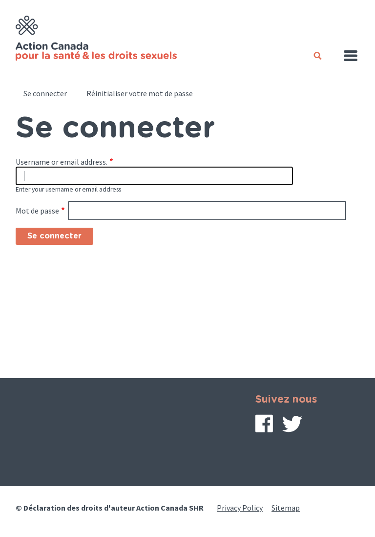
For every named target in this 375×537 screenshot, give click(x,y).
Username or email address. (61, 162)
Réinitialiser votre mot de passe (139, 93)
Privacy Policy (240, 508)
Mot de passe (37, 210)
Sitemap (285, 508)
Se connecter (45, 93)
